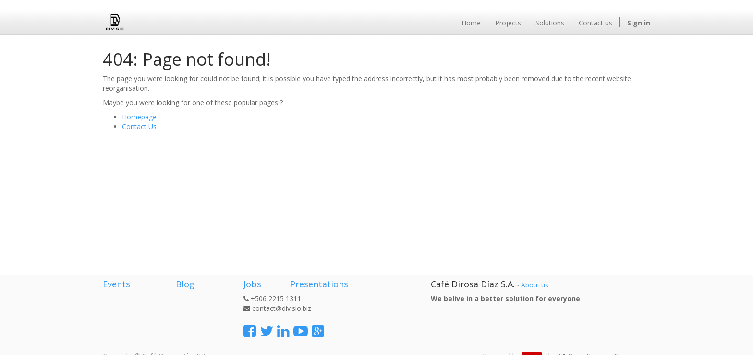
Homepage (139, 116)
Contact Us (139, 126)
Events (116, 284)
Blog (185, 284)
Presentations (318, 284)
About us (534, 285)
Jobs (252, 284)
